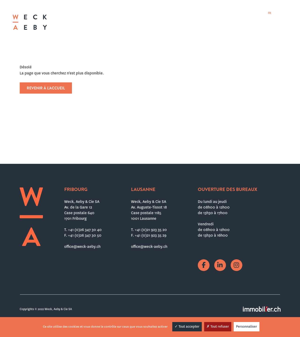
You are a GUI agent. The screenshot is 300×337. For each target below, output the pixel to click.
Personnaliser (246, 326)
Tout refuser (217, 326)
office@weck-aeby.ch (82, 246)
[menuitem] (269, 13)
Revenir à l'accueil (46, 88)
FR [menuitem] (269, 13)
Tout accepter (187, 326)
